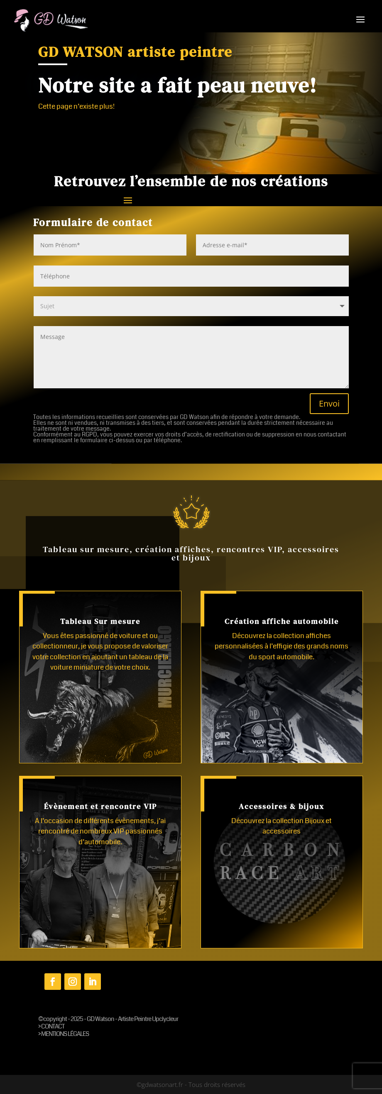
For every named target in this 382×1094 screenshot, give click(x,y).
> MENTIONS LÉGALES (63, 1033)
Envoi (329, 403)
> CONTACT (51, 1026)
